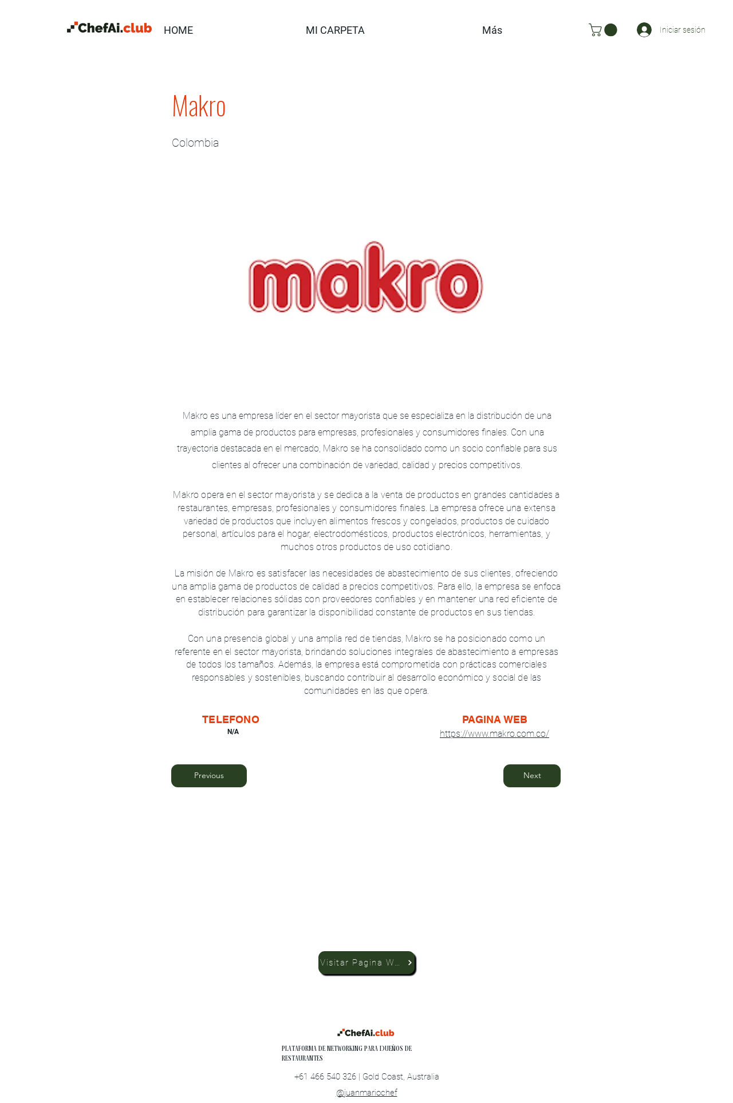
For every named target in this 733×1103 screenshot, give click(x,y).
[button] (604, 29)
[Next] (532, 775)
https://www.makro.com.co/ (494, 733)
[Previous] (209, 775)
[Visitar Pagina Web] (366, 962)
